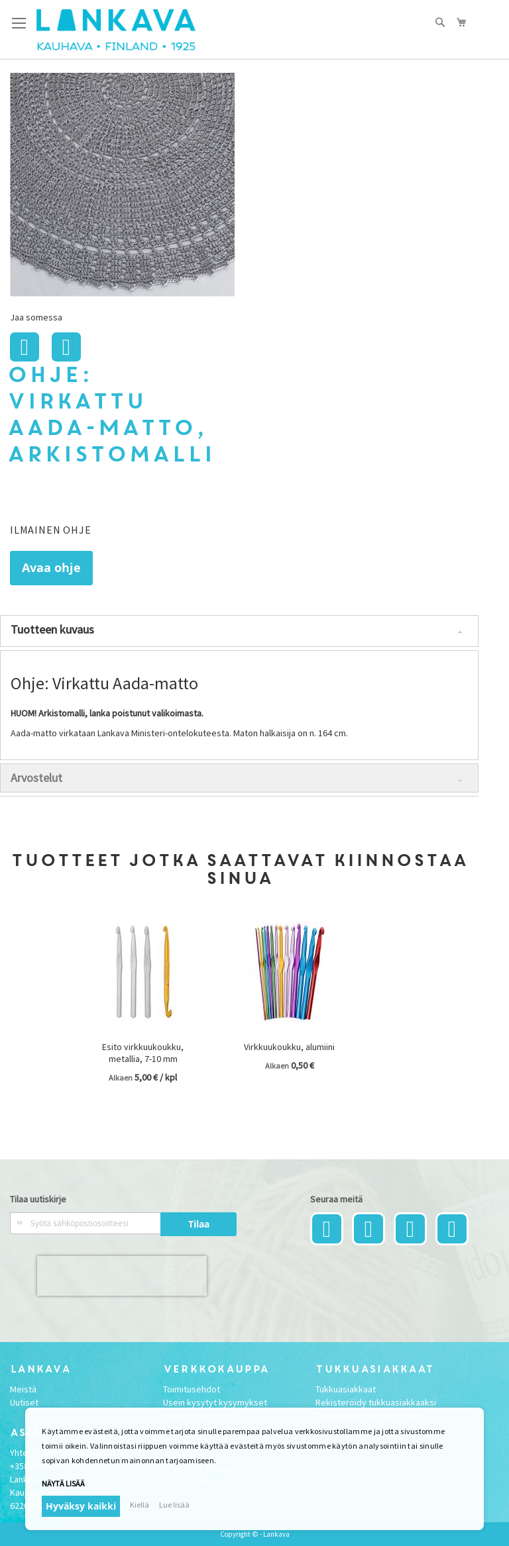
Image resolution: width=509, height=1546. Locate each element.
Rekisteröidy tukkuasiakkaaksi (375, 1402)
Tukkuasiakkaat (345, 1389)
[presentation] (122, 1276)
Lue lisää (174, 1505)
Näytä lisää (63, 1483)
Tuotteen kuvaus (52, 629)
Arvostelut (36, 777)
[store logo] (116, 29)
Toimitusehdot (191, 1389)
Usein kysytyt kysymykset (215, 1402)
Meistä (23, 1389)
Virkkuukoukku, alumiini (289, 1047)
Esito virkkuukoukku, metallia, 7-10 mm (143, 1053)
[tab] (239, 631)
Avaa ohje (51, 567)
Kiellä (139, 1505)
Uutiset (24, 1402)
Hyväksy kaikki (81, 1506)
